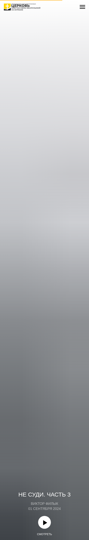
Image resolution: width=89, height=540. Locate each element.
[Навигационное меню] (82, 7)
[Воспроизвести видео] (44, 522)
